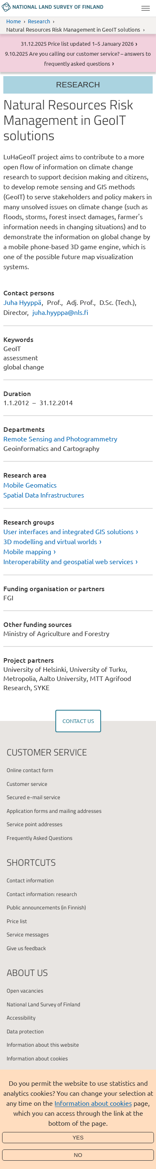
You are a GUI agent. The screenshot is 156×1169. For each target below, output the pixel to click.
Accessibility (21, 1017)
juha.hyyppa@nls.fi (60, 312)
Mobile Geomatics (30, 484)
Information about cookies (93, 1103)
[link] (78, 531)
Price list (17, 921)
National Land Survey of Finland (43, 1004)
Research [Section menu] (78, 84)
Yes (78, 1137)
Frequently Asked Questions (39, 838)
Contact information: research (42, 894)
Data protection (25, 1031)
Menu (145, 8)
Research (39, 21)
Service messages (28, 934)
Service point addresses (34, 824)
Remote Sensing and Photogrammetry (60, 438)
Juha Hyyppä (22, 302)
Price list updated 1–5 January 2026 (91, 43)
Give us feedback (26, 948)
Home (13, 21)
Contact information (30, 880)
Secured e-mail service (33, 797)
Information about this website (43, 1044)
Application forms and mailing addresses (54, 811)
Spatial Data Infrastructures (43, 494)
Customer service (27, 784)
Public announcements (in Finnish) (46, 907)
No (78, 1155)
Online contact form (30, 770)
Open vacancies (25, 990)
